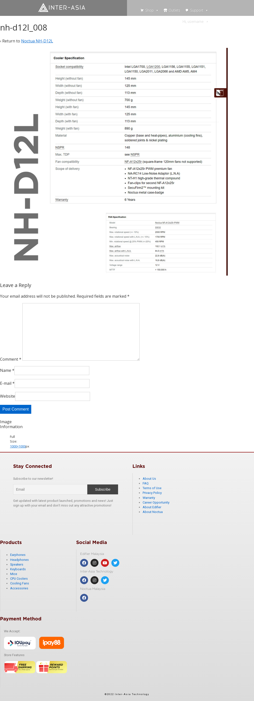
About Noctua (153, 512)
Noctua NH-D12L (37, 41)
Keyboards (18, 569)
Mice (13, 574)
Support (199, 10)
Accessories (19, 588)
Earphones (18, 555)
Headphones (19, 560)
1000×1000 (18, 446)
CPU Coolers (19, 578)
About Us (149, 478)
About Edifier (152, 507)
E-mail (5, 383)
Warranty (149, 498)
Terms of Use (152, 488)
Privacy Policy (152, 493)
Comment (10, 359)
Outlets (174, 10)
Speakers (16, 564)
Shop (152, 10)
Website (7, 396)
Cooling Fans (19, 583)
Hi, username (195, 21)
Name (5, 370)
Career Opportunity (156, 502)
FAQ (146, 483)
